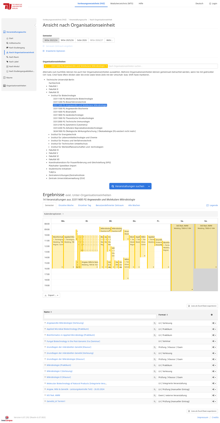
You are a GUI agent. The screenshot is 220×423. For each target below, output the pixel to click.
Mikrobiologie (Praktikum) (59, 365)
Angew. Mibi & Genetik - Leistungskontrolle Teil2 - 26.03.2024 (75, 389)
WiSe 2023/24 (51, 40)
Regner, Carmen (59, 244)
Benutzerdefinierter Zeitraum (110, 205)
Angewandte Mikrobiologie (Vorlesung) (65, 323)
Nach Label (12, 61)
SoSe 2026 (82, 40)
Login (213, 3)
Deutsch (199, 3)
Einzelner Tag (84, 205)
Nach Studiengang (15, 47)
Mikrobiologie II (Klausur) (59, 377)
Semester (47, 35)
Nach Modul (12, 66)
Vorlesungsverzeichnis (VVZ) (91, 3)
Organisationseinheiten (14, 85)
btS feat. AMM (182, 226)
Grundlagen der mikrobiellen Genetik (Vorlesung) (70, 353)
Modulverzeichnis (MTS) (121, 3)
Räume (7, 77)
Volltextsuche (13, 43)
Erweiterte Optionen (54, 51)
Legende (212, 205)
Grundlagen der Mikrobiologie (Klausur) (66, 359)
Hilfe (141, 3)
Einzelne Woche (66, 205)
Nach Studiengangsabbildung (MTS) (21, 71)
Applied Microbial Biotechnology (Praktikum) (68, 329)
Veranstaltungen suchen (128, 186)
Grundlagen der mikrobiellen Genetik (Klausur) (69, 347)
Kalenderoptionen (53, 213)
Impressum (202, 417)
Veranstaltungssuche (14, 32)
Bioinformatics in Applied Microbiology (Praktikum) (71, 335)
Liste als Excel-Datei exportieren (202, 306)
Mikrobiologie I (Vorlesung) (59, 371)
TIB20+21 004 (186, 228)
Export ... (51, 295)
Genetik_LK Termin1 (56, 401)
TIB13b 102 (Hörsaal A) (97, 265)
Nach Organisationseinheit (20, 52)
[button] (62, 267)
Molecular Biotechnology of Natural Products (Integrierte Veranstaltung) (81, 383)
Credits (215, 417)
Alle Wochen (134, 205)
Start (9, 38)
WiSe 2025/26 (67, 40)
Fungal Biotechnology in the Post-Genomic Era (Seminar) (73, 341)
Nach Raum (12, 57)
